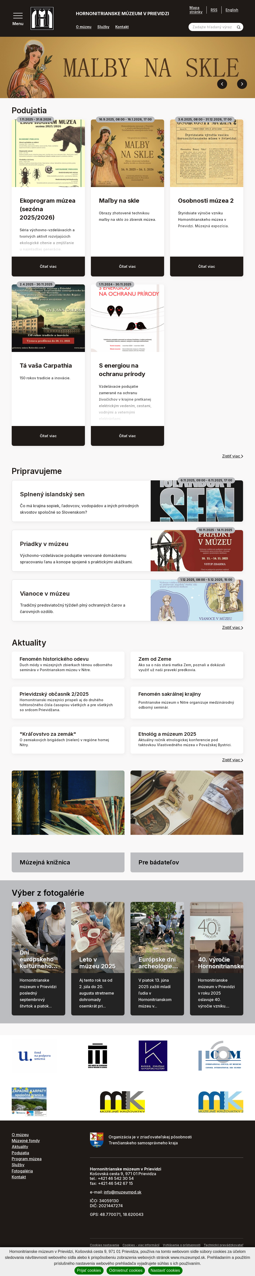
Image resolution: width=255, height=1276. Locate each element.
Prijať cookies (89, 1270)
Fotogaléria (22, 1170)
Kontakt (122, 27)
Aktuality (20, 1146)
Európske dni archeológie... (158, 962)
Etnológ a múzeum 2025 (167, 734)
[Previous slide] (222, 84)
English (232, 10)
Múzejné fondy (26, 1140)
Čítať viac (48, 266)
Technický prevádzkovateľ (223, 1245)
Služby (103, 27)
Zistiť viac (232, 456)
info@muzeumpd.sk (122, 1192)
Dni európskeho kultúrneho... (39, 959)
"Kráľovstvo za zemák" (48, 734)
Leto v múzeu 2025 (97, 962)
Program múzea (27, 1158)
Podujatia (20, 1152)
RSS (214, 10)
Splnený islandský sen (52, 494)
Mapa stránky (196, 10)
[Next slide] (242, 84)
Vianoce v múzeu (45, 593)
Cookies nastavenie (104, 1245)
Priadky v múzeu (44, 543)
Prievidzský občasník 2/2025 (54, 694)
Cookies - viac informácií (141, 1245)
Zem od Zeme (154, 659)
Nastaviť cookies (165, 1270)
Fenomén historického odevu (54, 659)
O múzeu (83, 27)
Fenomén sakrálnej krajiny (169, 694)
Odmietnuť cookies (125, 1270)
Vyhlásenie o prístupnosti (181, 1245)
